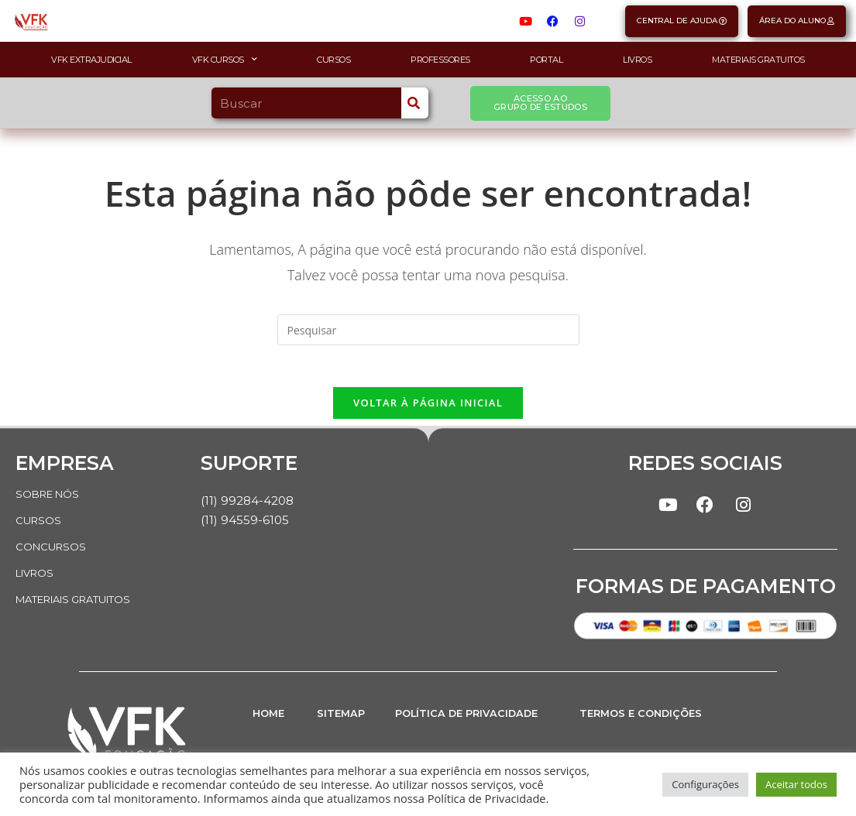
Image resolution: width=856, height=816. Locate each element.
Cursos (333, 59)
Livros (637, 59)
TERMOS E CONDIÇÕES (648, 722)
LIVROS (37, 578)
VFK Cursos (224, 59)
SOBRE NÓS (50, 499)
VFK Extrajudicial (91, 59)
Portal (546, 59)
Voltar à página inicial (428, 407)
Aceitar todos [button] (796, 784)
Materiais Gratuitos (758, 59)
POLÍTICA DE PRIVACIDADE (476, 722)
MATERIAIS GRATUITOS (81, 604)
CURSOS (39, 525)
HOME (271, 722)
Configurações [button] (705, 784)
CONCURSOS (52, 551)
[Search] (414, 102)
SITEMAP (344, 722)
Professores (440, 59)
